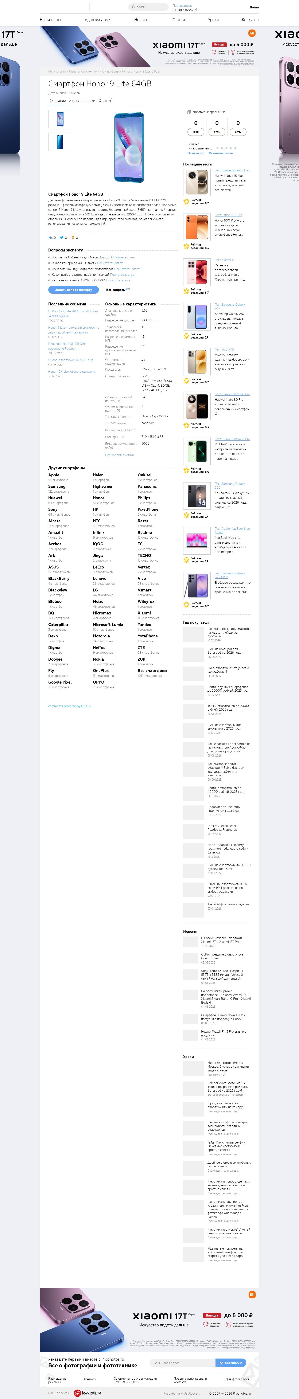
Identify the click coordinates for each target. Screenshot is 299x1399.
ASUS (53, 567)
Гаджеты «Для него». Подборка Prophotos (222, 828)
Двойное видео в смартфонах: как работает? (229, 1164)
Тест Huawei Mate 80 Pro (232, 394)
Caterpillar (58, 624)
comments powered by (69, 706)
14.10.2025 (213, 796)
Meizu (98, 601)
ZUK (141, 659)
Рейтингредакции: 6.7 (200, 201)
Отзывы (104, 100)
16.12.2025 (213, 857)
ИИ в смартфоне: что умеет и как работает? (228, 670)
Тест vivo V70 (224, 349)
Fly (51, 670)
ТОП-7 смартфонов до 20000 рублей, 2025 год (228, 708)
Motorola (101, 636)
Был (196, 132)
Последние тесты (197, 164)
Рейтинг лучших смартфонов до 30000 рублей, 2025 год (227, 689)
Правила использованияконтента (191, 1380)
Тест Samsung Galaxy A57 (230, 306)
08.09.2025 (214, 779)
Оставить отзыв (221, 153)
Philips (144, 498)
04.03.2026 (214, 815)
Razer (143, 521)
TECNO (144, 555)
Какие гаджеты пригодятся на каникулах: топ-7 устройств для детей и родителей (229, 748)
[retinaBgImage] (193, 634)
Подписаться (233, 1363)
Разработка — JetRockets (181, 1393)
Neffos (99, 647)
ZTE (141, 647)
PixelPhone (148, 509)
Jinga (98, 555)
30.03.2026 (214, 896)
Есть (217, 132)
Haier (98, 475)
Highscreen (103, 486)
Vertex (144, 567)
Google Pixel (60, 682)
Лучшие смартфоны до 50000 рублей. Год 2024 (229, 867)
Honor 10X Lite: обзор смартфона (71, 372)
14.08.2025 (214, 676)
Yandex (144, 624)
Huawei (55, 498)
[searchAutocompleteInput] (150, 7)
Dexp (53, 636)
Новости (142, 19)
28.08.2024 (214, 873)
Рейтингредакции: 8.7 (200, 291)
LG (95, 590)
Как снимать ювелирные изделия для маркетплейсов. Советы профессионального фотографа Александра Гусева (228, 1209)
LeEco (98, 567)
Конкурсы (250, 19)
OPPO (98, 682)
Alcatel (55, 521)
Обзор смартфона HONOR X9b (70, 360)
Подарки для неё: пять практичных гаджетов (223, 809)
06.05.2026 (214, 657)
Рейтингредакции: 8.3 (200, 246)
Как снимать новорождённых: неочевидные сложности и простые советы (228, 1185)
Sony (52, 509)
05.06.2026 (214, 755)
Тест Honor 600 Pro (228, 215)
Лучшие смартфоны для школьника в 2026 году (224, 727)
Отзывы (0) (196, 153)
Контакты (90, 1379)
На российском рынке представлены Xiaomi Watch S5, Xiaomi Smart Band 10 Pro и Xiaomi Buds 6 (226, 997)
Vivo (142, 578)
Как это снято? (216, 1074)
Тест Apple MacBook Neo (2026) (232, 531)
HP (95, 509)
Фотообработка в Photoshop (225, 1095)
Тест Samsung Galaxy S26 (230, 486)
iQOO (98, 544)
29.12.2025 (213, 733)
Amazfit (55, 532)
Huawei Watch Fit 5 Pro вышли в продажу (223, 1033)
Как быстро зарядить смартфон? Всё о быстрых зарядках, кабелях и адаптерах (225, 769)
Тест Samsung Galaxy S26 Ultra (230, 575)
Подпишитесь (182, 6)
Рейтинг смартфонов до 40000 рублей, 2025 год (225, 790)
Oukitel (145, 475)
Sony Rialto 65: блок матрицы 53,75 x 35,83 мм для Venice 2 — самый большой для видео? (223, 975)
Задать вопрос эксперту (73, 290)
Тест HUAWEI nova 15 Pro (232, 439)
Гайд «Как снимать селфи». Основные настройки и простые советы (226, 1146)
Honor (98, 498)
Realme (145, 532)
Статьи (178, 19)
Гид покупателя (97, 19)
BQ (51, 613)
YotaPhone (148, 636)
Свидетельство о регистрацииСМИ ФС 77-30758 (135, 1380)
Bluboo (55, 601)
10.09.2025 (214, 695)
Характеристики (82, 100)
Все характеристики (119, 455)
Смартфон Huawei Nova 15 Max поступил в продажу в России (223, 1017)
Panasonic (147, 486)
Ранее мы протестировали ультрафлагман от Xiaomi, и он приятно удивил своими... (229, 274)
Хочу (238, 132)
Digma (54, 647)
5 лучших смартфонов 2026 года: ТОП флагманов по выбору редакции (227, 888)
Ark (51, 555)
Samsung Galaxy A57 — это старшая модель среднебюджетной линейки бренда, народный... (231, 323)
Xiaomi (144, 613)
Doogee (55, 659)
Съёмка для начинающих (223, 1111)
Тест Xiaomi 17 (224, 260)
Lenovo (99, 578)
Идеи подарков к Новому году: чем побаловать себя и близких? (227, 849)
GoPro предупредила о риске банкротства (222, 956)
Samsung (56, 486)
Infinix (99, 532)
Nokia (98, 659)
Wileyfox (146, 601)
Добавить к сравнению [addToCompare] (209, 112)
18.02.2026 (214, 834)
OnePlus (101, 670)
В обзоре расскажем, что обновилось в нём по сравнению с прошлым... (233, 587)
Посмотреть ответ (122, 257)
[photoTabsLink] (60, 119)
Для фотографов (238, 1379)
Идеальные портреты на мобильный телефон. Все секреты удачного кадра (225, 1252)
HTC (97, 521)
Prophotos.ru (242, 1393)
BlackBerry (58, 578)
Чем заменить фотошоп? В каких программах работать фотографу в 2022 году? (227, 1087)
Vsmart (145, 590)
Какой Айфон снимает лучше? (228, 904)
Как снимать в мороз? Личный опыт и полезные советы (228, 1231)
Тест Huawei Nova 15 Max (232, 170)
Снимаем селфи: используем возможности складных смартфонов (227, 1126)
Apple (53, 475)
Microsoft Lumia (108, 624)
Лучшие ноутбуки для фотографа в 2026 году (224, 651)
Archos (54, 544)
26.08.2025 (214, 714)
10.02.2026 (214, 640)
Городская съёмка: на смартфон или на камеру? (225, 1105)
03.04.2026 (214, 908)
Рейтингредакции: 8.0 (200, 470)
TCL (141, 544)
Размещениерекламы (57, 1380)
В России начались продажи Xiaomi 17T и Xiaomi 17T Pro (221, 940)
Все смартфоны (152, 670)
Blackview (57, 590)
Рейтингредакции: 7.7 (199, 336)
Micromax (102, 613)
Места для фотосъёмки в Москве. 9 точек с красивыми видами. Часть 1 (228, 1066)
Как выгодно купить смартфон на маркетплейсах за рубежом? (229, 632)
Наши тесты (50, 19)
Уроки (213, 19)
